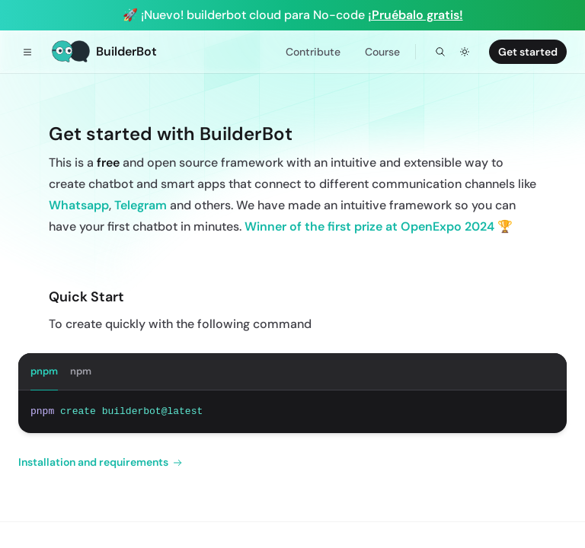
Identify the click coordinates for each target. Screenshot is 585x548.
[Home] (104, 51)
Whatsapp (79, 205)
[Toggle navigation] (27, 52)
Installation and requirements (100, 462)
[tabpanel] (292, 411)
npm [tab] (80, 371)
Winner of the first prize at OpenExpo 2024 (369, 226)
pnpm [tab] (44, 371)
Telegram (140, 205)
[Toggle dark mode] (465, 52)
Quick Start (86, 297)
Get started (528, 52)
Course (382, 52)
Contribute (313, 52)
